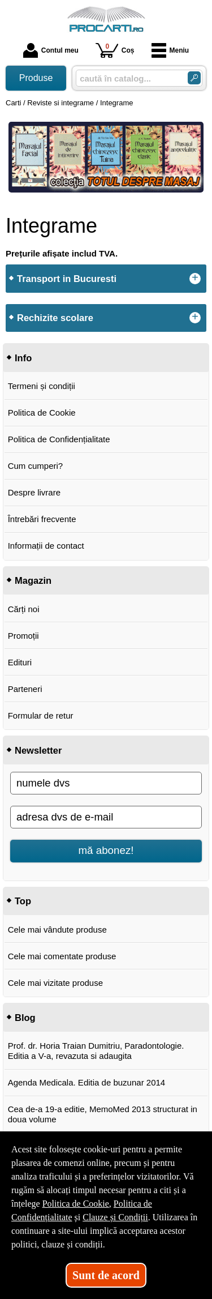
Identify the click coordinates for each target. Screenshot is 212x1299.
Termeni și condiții (41, 386)
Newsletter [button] (38, 750)
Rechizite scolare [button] (55, 318)
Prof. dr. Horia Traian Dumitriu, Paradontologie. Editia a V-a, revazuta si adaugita (96, 1051)
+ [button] (195, 278)
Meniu (170, 50)
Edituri (20, 662)
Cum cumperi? (35, 466)
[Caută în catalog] (194, 77)
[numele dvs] (106, 783)
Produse (36, 78)
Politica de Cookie (42, 412)
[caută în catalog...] (127, 78)
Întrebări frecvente (42, 519)
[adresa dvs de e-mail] (106, 817)
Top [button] (23, 901)
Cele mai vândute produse (57, 929)
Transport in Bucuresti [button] (66, 279)
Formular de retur (40, 715)
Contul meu (51, 50)
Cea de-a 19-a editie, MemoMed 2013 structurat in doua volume (102, 1114)
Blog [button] (25, 1017)
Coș (115, 50)
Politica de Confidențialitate (59, 439)
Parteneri (25, 689)
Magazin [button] (33, 580)
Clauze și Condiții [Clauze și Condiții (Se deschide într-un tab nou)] (115, 1217)
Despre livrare (34, 492)
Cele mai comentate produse (62, 956)
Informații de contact (46, 545)
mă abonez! (106, 850)
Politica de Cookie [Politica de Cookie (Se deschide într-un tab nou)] (75, 1203)
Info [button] (23, 358)
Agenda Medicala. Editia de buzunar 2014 (87, 1082)
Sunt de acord (106, 1275)
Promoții (23, 635)
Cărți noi (24, 609)
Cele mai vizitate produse (55, 983)
